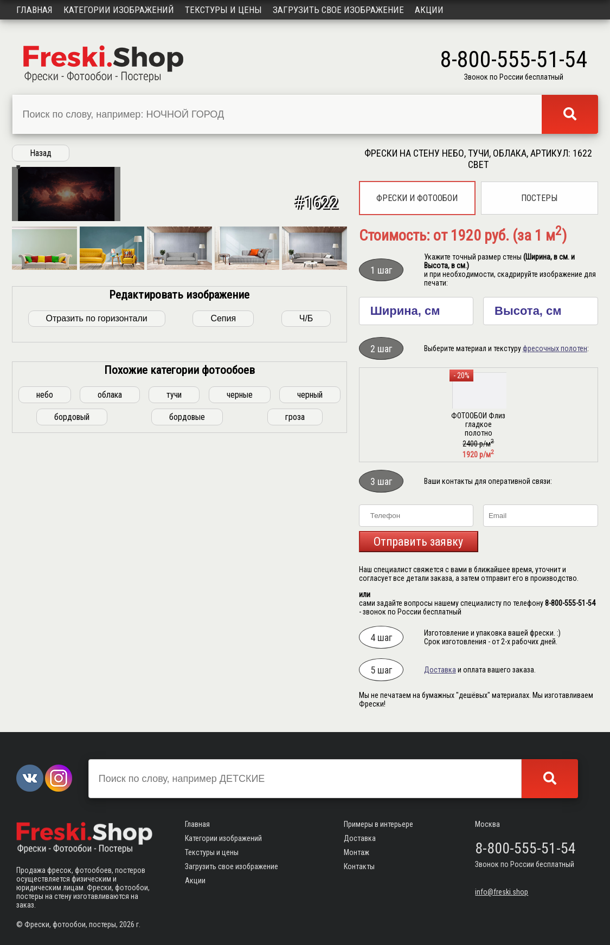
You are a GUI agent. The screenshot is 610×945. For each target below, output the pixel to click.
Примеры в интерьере (378, 824)
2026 (126, 924)
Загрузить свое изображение (338, 9)
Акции (429, 9)
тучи (174, 531)
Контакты (359, 866)
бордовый (71, 553)
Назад (41, 153)
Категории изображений (118, 9)
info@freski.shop (501, 892)
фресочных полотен (555, 348)
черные (240, 531)
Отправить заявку (418, 541)
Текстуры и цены (223, 9)
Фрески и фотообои (417, 198)
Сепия (223, 454)
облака (110, 531)
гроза (295, 553)
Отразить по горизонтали (96, 454)
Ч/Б (306, 454)
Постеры (539, 198)
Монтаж (356, 852)
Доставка (440, 669)
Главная (34, 9)
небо (44, 531)
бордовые (187, 553)
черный (310, 531)
